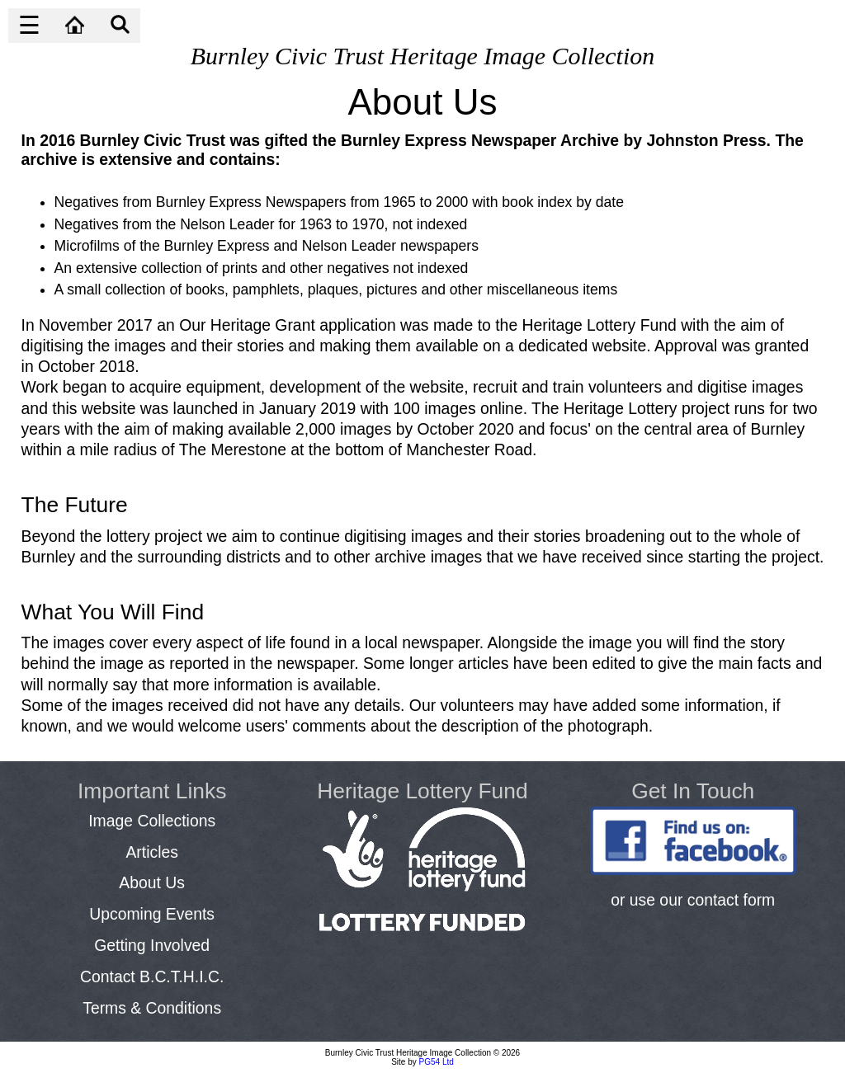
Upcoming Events (152, 914)
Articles (151, 852)
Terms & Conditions (152, 1008)
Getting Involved (152, 945)
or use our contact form (693, 900)
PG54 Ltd (436, 1061)
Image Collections (151, 821)
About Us (152, 882)
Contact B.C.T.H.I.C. (152, 976)
